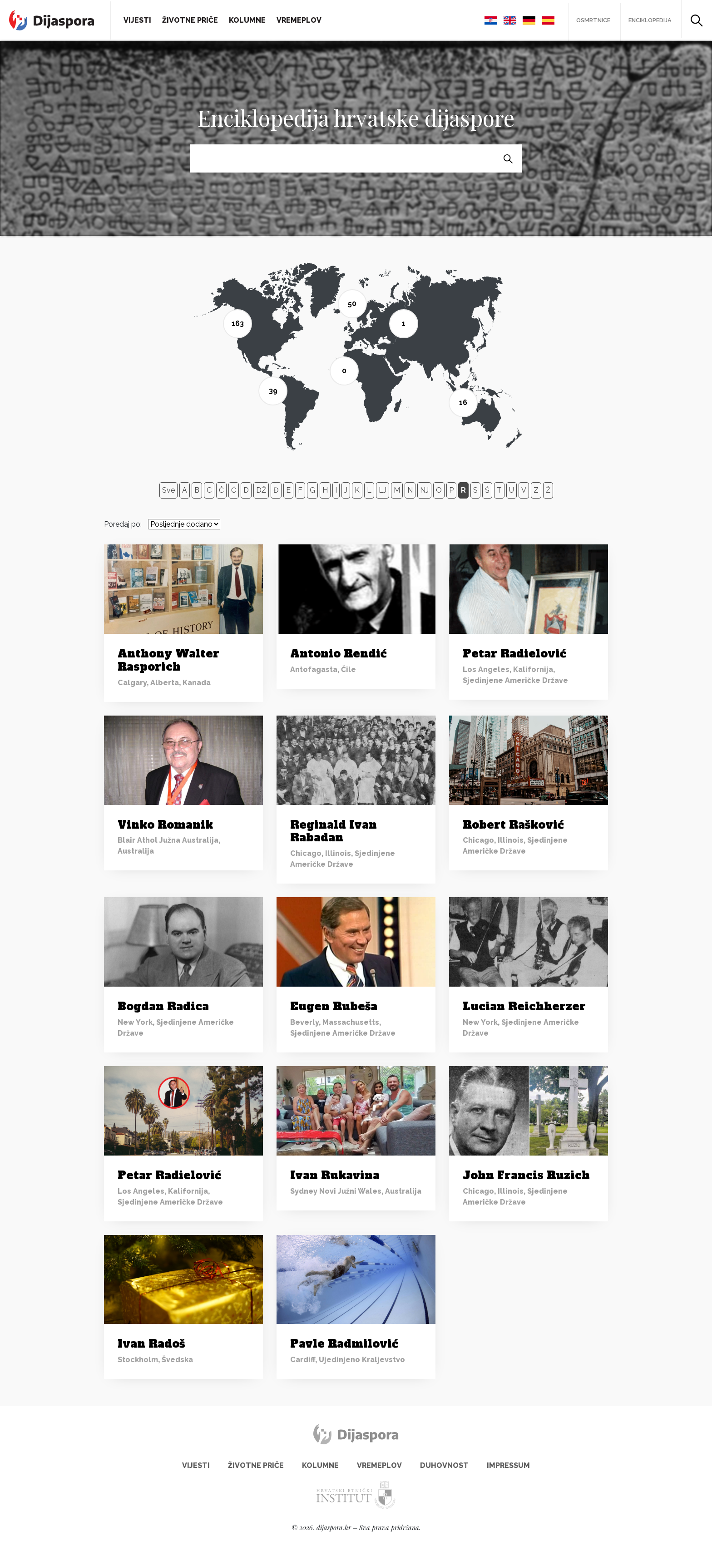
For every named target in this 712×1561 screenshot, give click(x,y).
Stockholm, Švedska (155, 1358)
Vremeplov (299, 19)
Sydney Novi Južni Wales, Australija (355, 1189)
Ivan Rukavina (335, 1173)
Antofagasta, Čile (323, 667)
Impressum (508, 1463)
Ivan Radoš (151, 1341)
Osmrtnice (590, 20)
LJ (382, 488)
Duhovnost (444, 1463)
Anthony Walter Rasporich (168, 658)
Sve (168, 488)
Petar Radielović (514, 651)
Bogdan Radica (163, 1004)
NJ (424, 488)
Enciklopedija (648, 20)
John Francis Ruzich (526, 1173)
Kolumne (247, 19)
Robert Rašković (513, 822)
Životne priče (190, 19)
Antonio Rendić (338, 651)
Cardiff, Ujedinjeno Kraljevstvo (347, 1358)
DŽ (261, 488)
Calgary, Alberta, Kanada (164, 681)
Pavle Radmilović (344, 1341)
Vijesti (137, 19)
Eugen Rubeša (333, 1004)
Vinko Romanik (165, 822)
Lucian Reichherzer (524, 1004)
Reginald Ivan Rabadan (333, 829)
